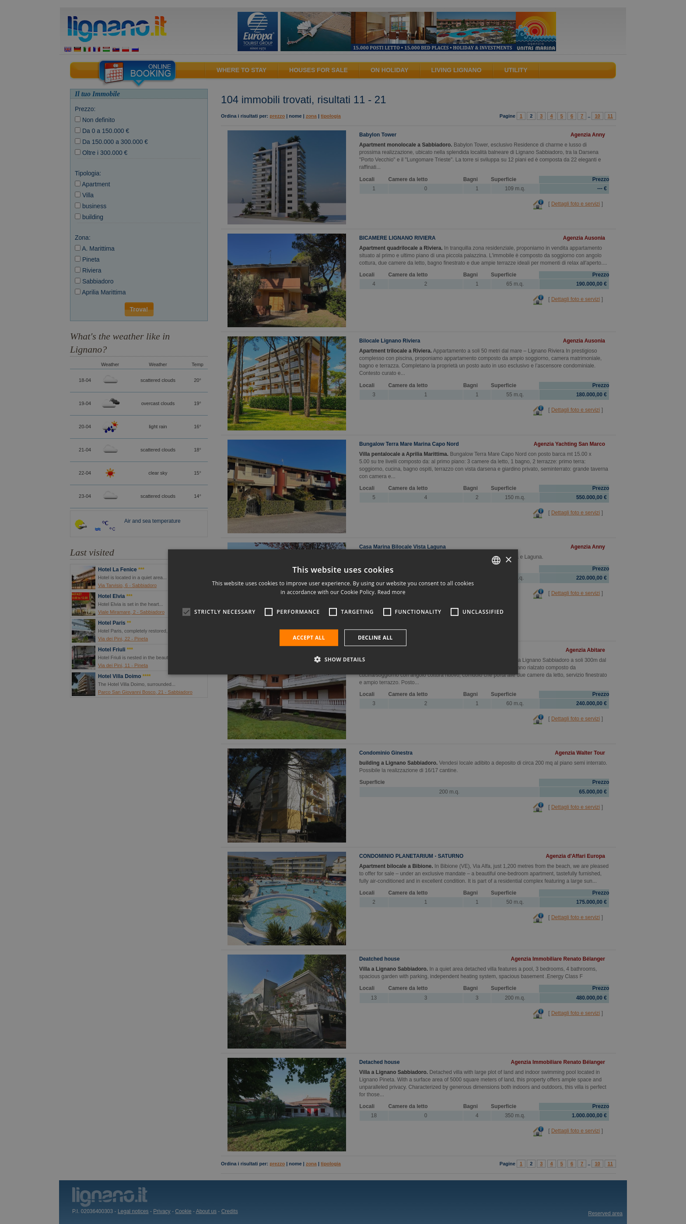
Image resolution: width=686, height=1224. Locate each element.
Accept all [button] (309, 637)
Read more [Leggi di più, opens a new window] (392, 592)
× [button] (508, 559)
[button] (343, 659)
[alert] (343, 612)
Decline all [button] (375, 637)
